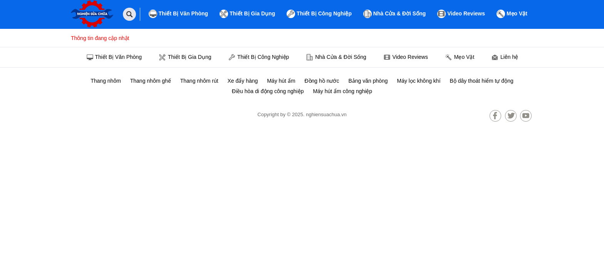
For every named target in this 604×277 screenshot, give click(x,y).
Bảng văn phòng (368, 81)
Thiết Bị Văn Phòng (178, 14)
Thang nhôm (106, 81)
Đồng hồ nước (321, 81)
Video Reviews (461, 14)
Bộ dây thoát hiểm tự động (481, 81)
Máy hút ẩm (281, 81)
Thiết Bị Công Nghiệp (319, 14)
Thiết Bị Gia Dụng (247, 14)
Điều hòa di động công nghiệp (268, 91)
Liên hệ (504, 58)
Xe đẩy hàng (242, 81)
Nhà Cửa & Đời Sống (394, 14)
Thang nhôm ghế (150, 81)
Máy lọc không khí (418, 81)
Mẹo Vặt (512, 14)
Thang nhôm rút (199, 81)
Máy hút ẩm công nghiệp (342, 91)
